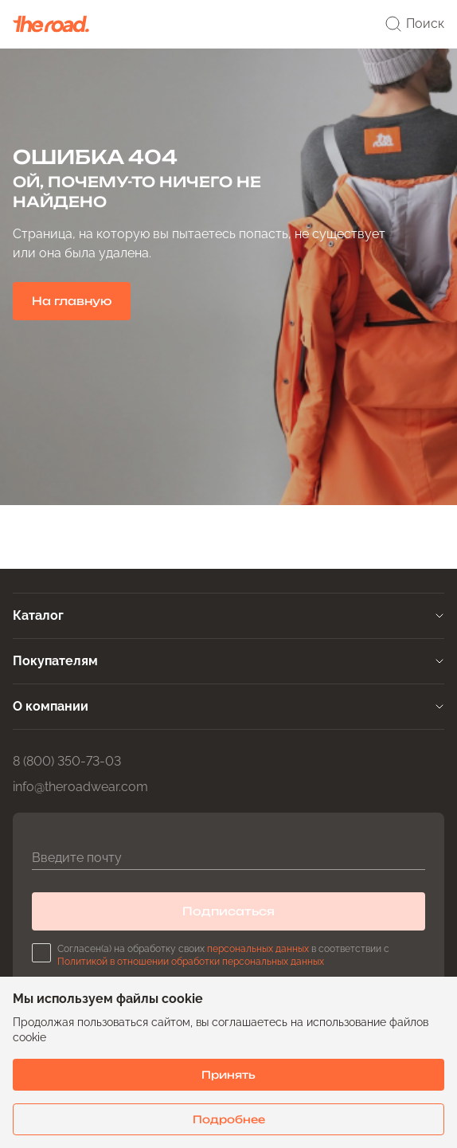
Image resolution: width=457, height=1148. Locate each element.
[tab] (228, 615)
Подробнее (229, 1119)
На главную (71, 301)
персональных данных (258, 948)
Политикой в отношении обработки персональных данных (190, 961)
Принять (228, 1074)
